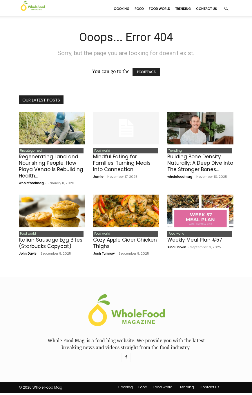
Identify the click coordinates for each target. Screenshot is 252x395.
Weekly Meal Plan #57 (194, 241)
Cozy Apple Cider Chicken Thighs (125, 244)
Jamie (98, 177)
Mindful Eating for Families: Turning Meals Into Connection (122, 164)
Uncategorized (30, 151)
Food (139, 8)
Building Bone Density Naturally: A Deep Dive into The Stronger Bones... (200, 164)
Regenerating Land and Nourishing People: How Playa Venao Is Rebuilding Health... (51, 167)
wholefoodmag (31, 184)
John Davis (28, 255)
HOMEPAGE (146, 72)
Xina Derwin (176, 249)
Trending (183, 8)
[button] (226, 9)
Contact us (206, 8)
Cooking (121, 8)
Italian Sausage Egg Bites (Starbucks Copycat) (50, 244)
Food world (159, 8)
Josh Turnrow (104, 255)
